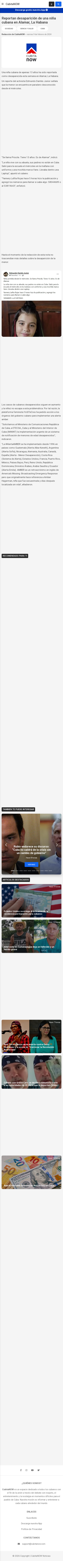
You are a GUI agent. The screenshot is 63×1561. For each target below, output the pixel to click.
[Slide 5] (29, 870)
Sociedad (9, 29)
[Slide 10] (50, 870)
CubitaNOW (13, 4)
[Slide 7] (37, 870)
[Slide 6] (33, 870)
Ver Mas (31, 865)
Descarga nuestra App (31, 1523)
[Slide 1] (12, 870)
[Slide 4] (25, 870)
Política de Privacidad (31, 1529)
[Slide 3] (21, 870)
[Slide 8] (42, 870)
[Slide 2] (17, 870)
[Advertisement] (31, 123)
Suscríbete (31, 1518)
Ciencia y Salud (26, 29)
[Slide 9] (46, 870)
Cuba (43, 29)
